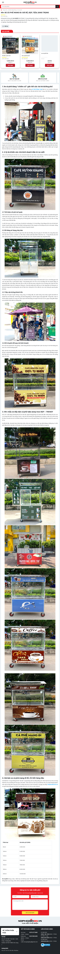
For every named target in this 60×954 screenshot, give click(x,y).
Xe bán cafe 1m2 (6, 55)
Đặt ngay (10, 65)
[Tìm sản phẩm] (57, 6)
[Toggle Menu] (3, 2)
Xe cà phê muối (26, 55)
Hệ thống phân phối (8, 931)
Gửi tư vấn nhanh (30, 912)
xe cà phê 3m (44, 53)
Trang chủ (4, 10)
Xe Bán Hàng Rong (12, 10)
